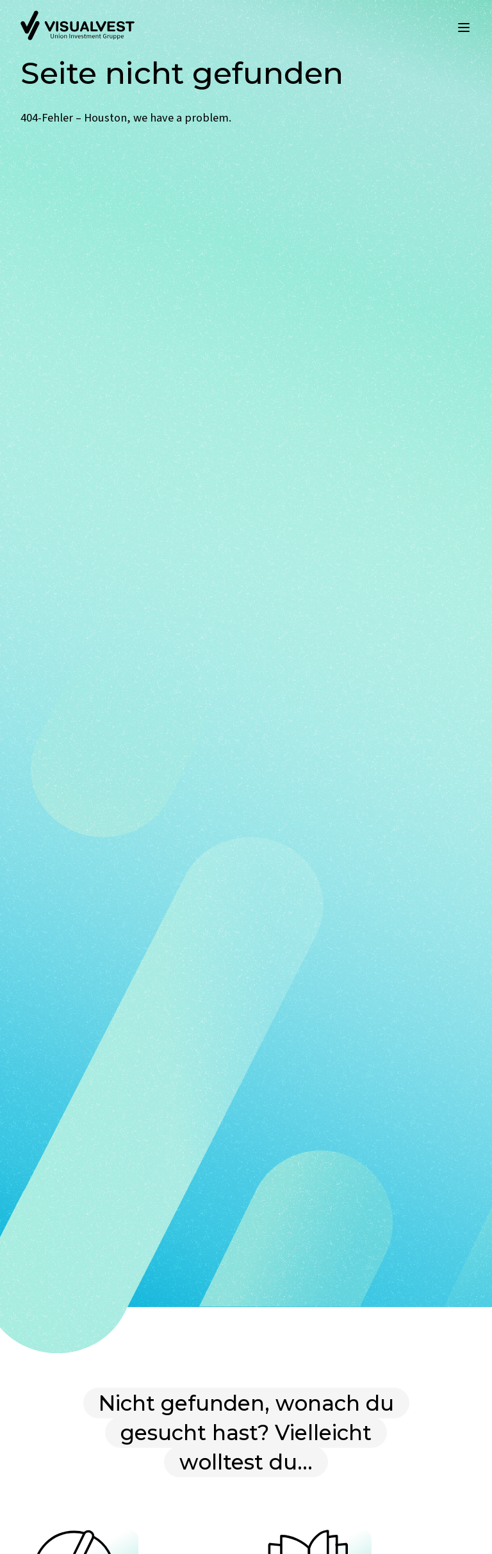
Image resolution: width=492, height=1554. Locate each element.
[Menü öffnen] (464, 27)
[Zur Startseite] (77, 27)
